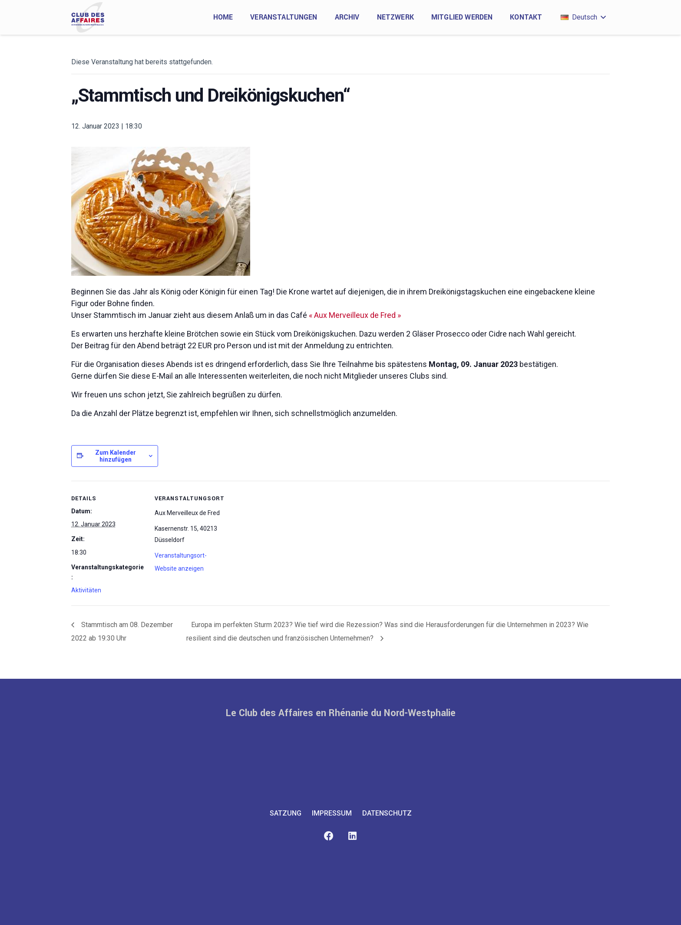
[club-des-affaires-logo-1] (87, 17)
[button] (583, 17)
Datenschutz (387, 813)
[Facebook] (328, 836)
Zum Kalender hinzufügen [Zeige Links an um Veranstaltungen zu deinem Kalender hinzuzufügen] (115, 456)
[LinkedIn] (352, 836)
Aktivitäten (86, 590)
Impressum (332, 813)
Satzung (285, 813)
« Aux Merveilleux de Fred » (355, 315)
